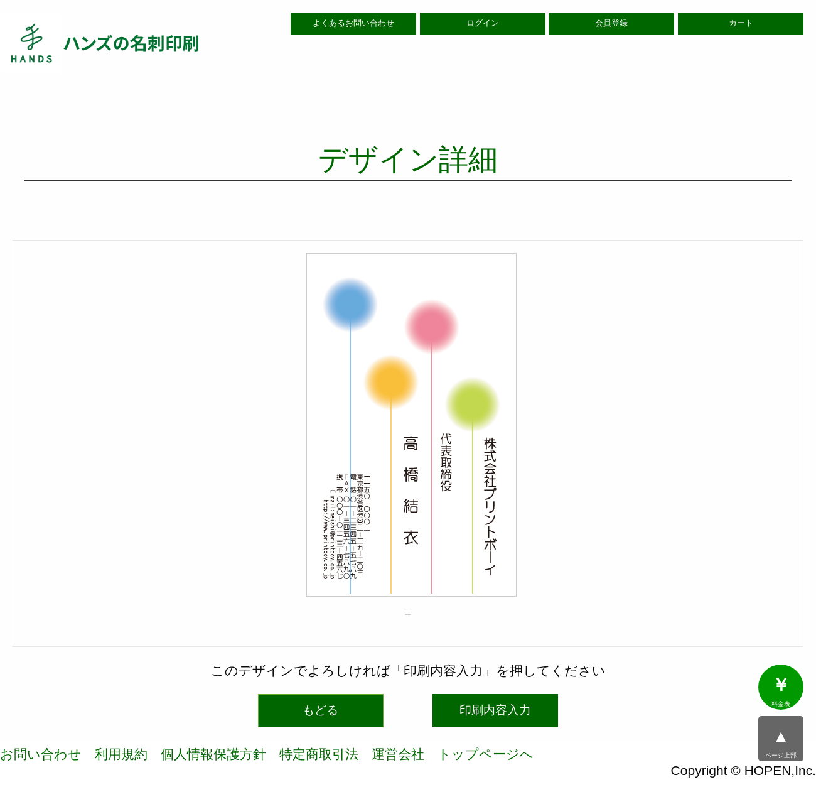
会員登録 (611, 23)
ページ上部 (781, 743)
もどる (320, 710)
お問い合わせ (41, 754)
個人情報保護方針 (213, 754)
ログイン (482, 23)
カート (741, 23)
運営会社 (398, 754)
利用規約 (121, 754)
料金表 (780, 691)
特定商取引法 (318, 754)
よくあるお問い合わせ (353, 23)
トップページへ (486, 754)
